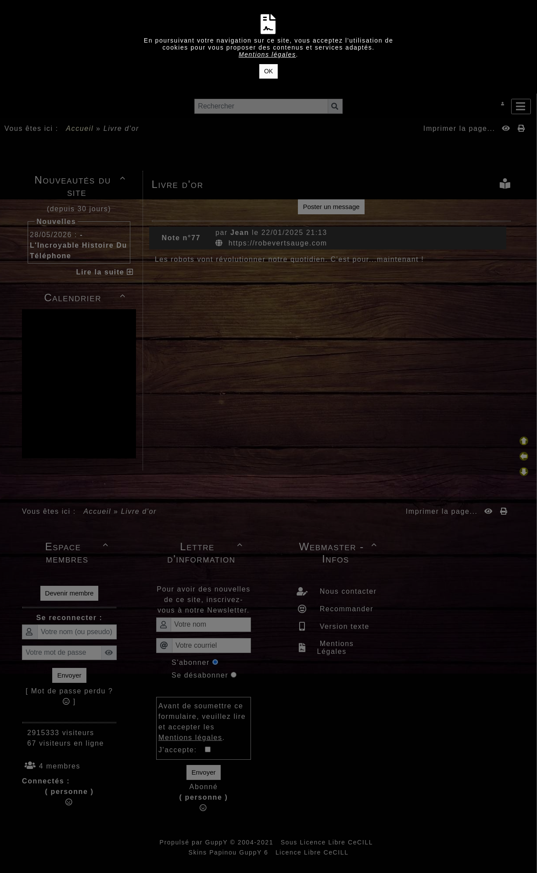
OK (268, 71)
